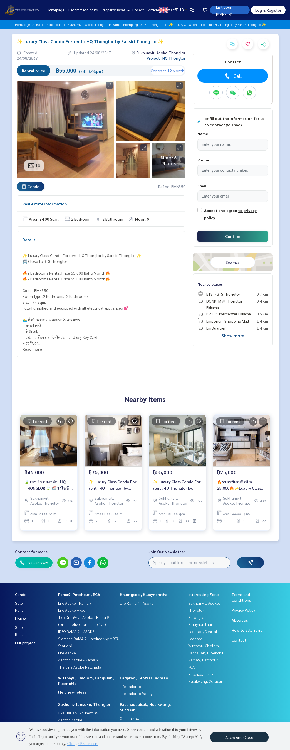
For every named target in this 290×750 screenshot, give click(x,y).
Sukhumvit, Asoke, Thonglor (84, 704)
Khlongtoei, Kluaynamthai (144, 594)
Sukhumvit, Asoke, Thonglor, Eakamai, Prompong (103, 24)
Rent (19, 609)
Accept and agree (220, 210)
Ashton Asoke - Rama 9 (78, 659)
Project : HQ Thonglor (166, 58)
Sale (19, 603)
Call (233, 76)
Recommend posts (83, 10)
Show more (233, 335)
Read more (32, 349)
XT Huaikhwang (133, 718)
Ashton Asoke (70, 719)
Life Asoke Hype (71, 609)
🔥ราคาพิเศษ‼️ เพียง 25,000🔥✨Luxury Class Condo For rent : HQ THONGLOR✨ (239, 487)
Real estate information (45, 203)
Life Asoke (67, 652)
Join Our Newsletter (166, 551)
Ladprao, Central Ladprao (144, 677)
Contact (169, 10)
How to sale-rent (247, 629)
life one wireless (72, 691)
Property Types (115, 10)
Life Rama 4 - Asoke (136, 603)
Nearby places (210, 283)
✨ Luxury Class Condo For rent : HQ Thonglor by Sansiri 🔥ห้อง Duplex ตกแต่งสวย (177, 487)
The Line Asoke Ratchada (79, 666)
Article (153, 10)
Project (138, 10)
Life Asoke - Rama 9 (75, 603)
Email (202, 185)
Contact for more (31, 551)
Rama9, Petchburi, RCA (79, 594)
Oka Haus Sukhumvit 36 (78, 712)
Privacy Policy (243, 609)
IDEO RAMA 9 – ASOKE (76, 631)
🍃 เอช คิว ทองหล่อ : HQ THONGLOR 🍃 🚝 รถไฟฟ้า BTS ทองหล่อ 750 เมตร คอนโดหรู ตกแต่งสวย (48, 487)
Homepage (55, 10)
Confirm (232, 236)
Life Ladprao (130, 686)
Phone (203, 159)
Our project (25, 642)
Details (29, 239)
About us (240, 619)
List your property (224, 10)
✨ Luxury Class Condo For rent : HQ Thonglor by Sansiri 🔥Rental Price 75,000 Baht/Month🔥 (113, 487)
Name (202, 133)
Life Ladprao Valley (136, 693)
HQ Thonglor (153, 24)
